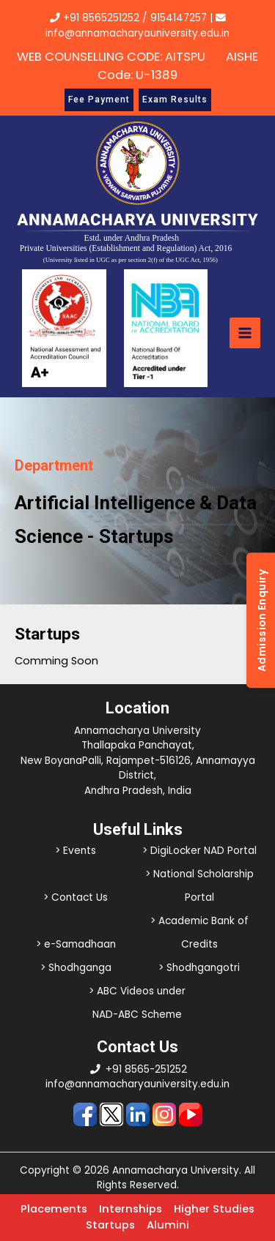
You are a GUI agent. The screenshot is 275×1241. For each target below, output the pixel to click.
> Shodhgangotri (199, 968)
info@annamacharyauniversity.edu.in (137, 1084)
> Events (75, 851)
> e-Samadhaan (76, 944)
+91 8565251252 (101, 18)
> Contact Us (75, 897)
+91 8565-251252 (146, 1069)
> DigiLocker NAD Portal (199, 851)
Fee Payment (99, 99)
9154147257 (178, 18)
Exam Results (175, 99)
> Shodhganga (75, 968)
